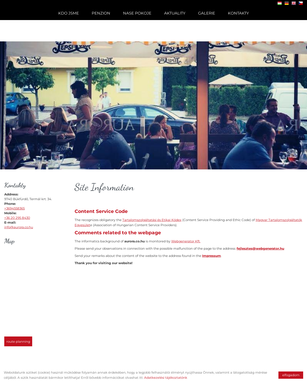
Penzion (101, 13)
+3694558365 (14, 206)
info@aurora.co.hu (18, 225)
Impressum (211, 254)
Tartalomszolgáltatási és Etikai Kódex (151, 218)
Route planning (18, 339)
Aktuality (174, 13)
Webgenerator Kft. (185, 239)
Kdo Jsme (68, 13)
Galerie (206, 13)
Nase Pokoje (137, 13)
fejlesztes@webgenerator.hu (260, 246)
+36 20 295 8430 (17, 216)
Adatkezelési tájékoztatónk (165, 378)
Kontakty (238, 13)
